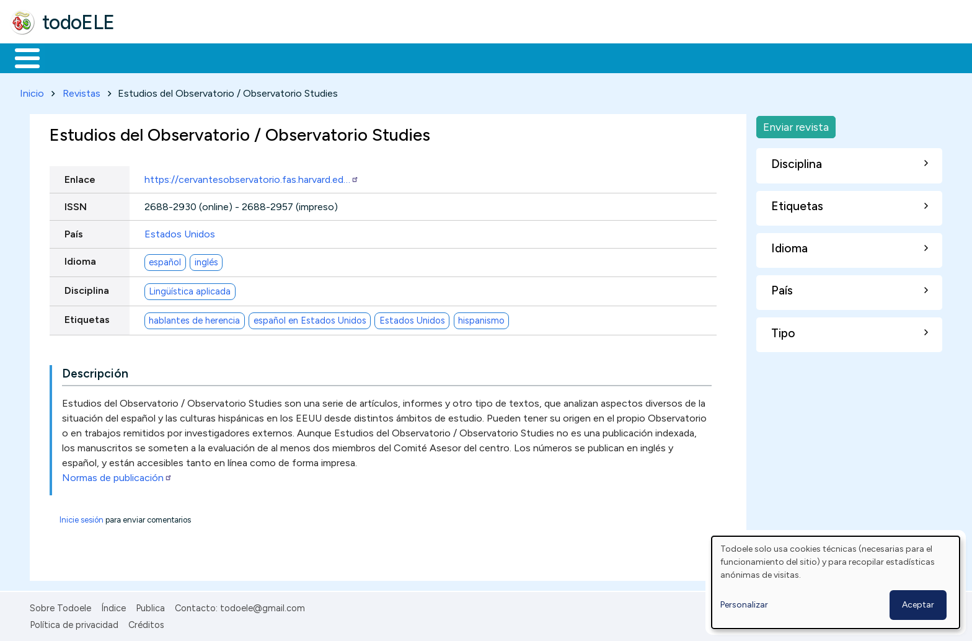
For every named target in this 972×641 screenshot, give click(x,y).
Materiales (69, 57)
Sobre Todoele (60, 606)
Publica (150, 606)
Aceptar (918, 604)
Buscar (509, 57)
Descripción (95, 372)
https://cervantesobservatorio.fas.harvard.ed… (251, 177)
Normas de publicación (117, 476)
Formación (149, 57)
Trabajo (223, 57)
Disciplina (86, 288)
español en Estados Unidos (310, 318)
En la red (293, 57)
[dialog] (836, 582)
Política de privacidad (74, 622)
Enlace (79, 177)
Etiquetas (87, 317)
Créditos (146, 622)
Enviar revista (796, 124)
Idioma (80, 259)
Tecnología (370, 57)
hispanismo (481, 318)
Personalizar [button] (744, 604)
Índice (113, 606)
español (165, 259)
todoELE (78, 22)
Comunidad (453, 57)
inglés (206, 259)
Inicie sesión (82, 518)
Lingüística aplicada (190, 288)
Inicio (21, 57)
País (73, 231)
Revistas (81, 91)
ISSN (75, 204)
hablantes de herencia (194, 318)
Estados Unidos (179, 231)
